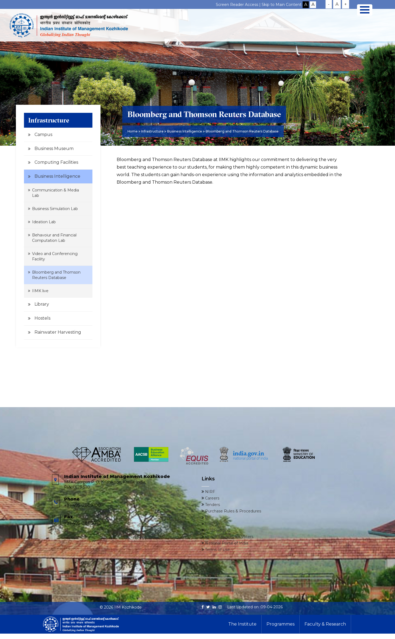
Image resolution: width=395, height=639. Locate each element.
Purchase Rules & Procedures (232, 511)
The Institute (242, 624)
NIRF (209, 491)
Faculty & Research (325, 624)
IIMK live (40, 290)
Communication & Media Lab (55, 193)
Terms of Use (217, 549)
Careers (211, 498)
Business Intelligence (57, 176)
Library (41, 304)
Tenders (212, 504)
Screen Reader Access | (239, 4)
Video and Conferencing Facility (55, 256)
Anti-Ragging (217, 530)
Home (132, 131)
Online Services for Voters (228, 536)
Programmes (280, 624)
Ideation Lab (44, 221)
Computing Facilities (56, 162)
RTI (208, 517)
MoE (209, 524)
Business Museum (54, 148)
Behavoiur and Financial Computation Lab (54, 238)
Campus (43, 134)
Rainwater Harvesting (57, 332)
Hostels (42, 318)
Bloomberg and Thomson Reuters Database (56, 275)
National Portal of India (226, 543)
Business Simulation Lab (55, 208)
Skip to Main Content (282, 4)
